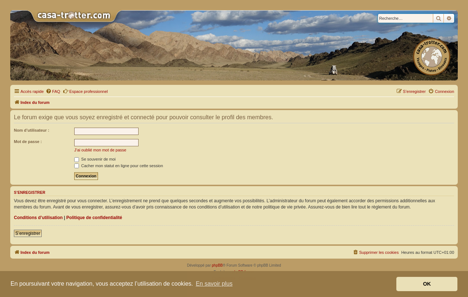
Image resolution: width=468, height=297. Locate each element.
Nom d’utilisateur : (31, 130)
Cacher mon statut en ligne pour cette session (118, 165)
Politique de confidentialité (94, 217)
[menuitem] (53, 91)
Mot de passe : (28, 141)
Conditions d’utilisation (38, 217)
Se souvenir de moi (95, 159)
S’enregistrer (27, 233)
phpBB (217, 265)
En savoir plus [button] (214, 284)
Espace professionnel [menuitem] (85, 91)
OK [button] (427, 284)
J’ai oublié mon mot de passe (100, 150)
